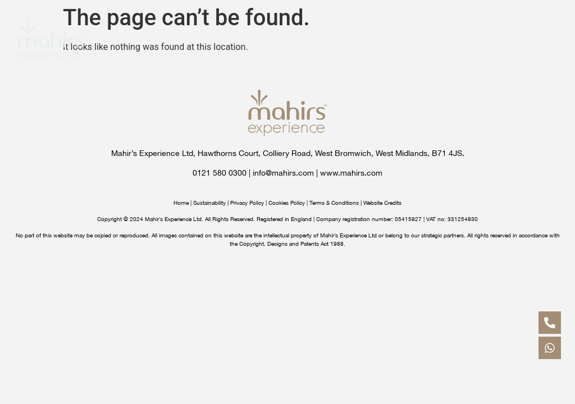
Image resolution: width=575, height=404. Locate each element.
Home (181, 202)
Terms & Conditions (334, 202)
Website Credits (382, 202)
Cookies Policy (286, 202)
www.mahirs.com (351, 172)
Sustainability (209, 202)
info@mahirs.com (283, 172)
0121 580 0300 (220, 172)
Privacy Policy (247, 202)
